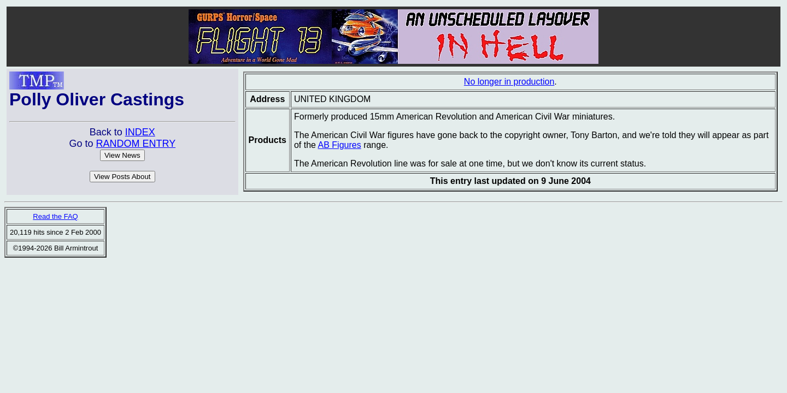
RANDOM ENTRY (135, 143)
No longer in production (509, 81)
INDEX (140, 132)
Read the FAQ (55, 216)
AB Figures (339, 145)
